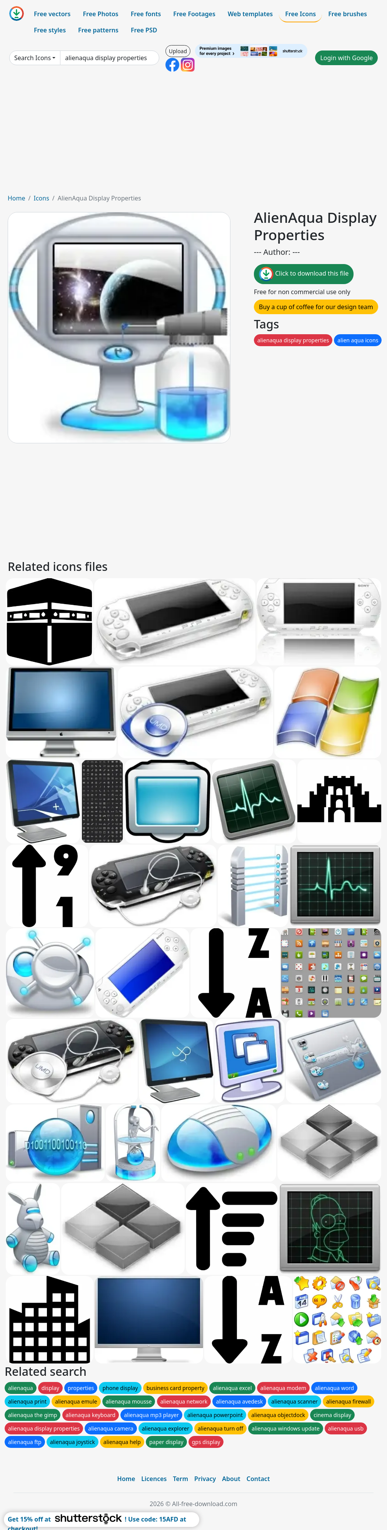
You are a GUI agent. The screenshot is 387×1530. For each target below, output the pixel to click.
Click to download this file (304, 274)
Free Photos (100, 14)
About (231, 1478)
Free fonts (146, 14)
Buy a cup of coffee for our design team (316, 307)
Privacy (205, 1478)
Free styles (50, 30)
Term (180, 1478)
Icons (41, 198)
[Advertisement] (193, 136)
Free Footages (194, 14)
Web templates (250, 14)
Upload (178, 51)
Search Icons (32, 58)
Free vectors (52, 14)
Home (16, 198)
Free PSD (144, 30)
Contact (258, 1478)
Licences (154, 1478)
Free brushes (347, 14)
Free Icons (300, 14)
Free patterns (98, 30)
